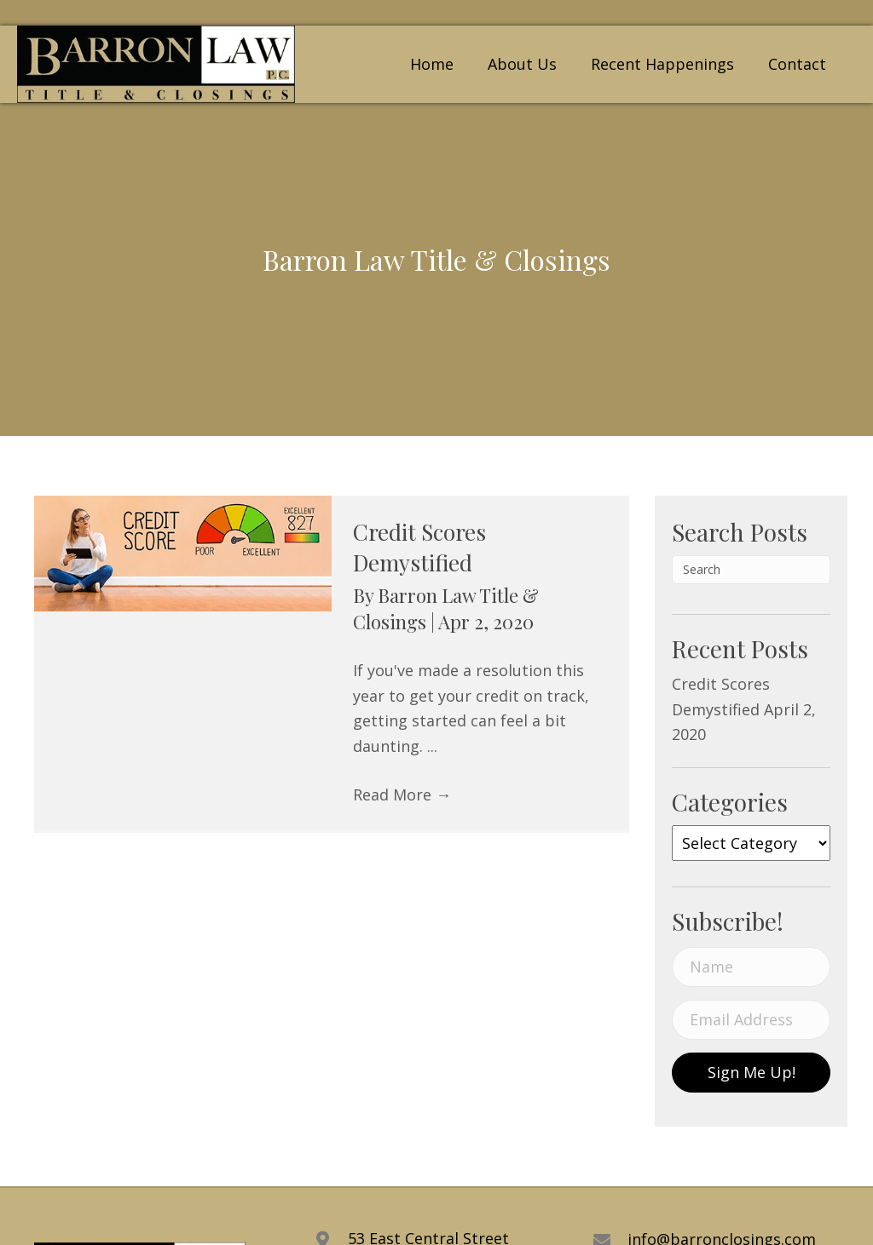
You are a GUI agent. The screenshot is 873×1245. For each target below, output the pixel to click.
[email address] (751, 1020)
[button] (751, 1073)
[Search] (751, 569)
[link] (431, 62)
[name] (751, 967)
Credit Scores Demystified (419, 547)
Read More (402, 794)
